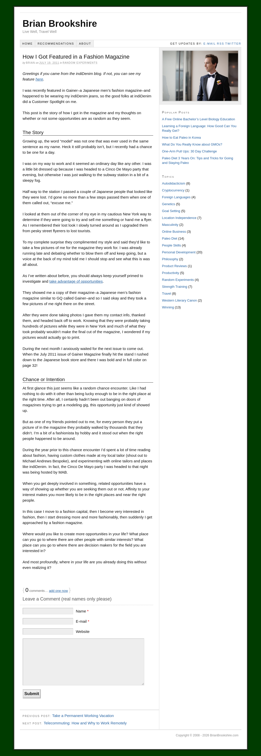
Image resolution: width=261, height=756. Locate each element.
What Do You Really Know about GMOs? (192, 144)
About (85, 43)
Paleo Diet (169, 238)
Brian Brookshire (60, 23)
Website (82, 631)
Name (82, 611)
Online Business (174, 231)
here (39, 79)
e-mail (209, 43)
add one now (58, 591)
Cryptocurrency (173, 190)
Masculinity (170, 225)
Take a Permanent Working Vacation (83, 715)
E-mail (82, 621)
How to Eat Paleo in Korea (181, 137)
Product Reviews (174, 266)
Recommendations (55, 43)
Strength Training (174, 287)
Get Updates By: (186, 43)
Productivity (170, 273)
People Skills (171, 245)
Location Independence (179, 218)
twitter (233, 43)
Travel (166, 293)
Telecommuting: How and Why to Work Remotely (85, 723)
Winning (168, 307)
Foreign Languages (176, 197)
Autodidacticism (173, 183)
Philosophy (170, 259)
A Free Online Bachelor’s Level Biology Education (198, 119)
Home (27, 43)
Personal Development (179, 252)
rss (220, 43)
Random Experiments (80, 62)
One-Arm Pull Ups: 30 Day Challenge (189, 151)
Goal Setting (171, 211)
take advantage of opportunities (76, 281)
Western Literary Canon (179, 300)
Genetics (168, 204)
